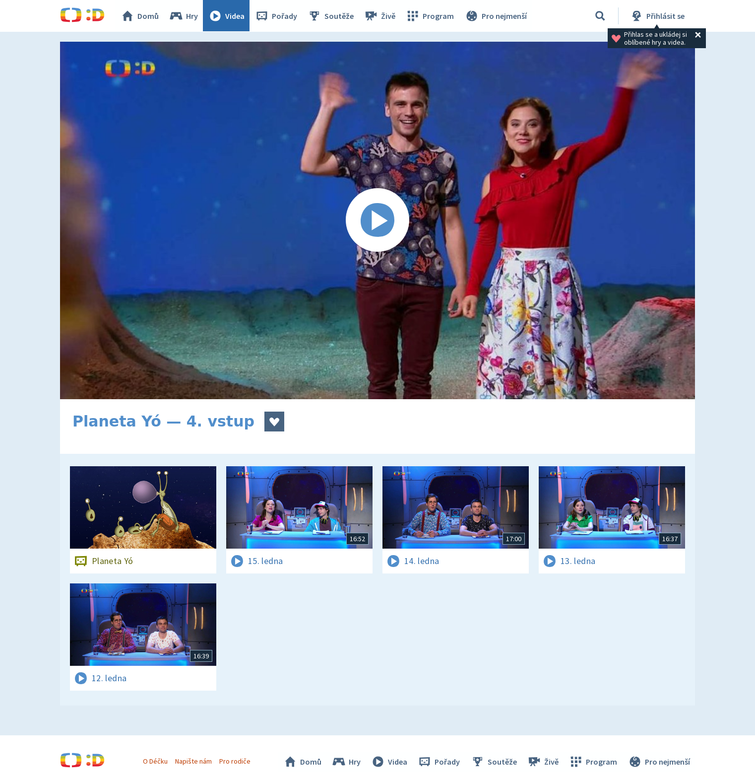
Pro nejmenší (495, 15)
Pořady (276, 15)
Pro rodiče (235, 761)
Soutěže (331, 15)
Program (430, 15)
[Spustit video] (377, 220)
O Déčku (155, 761)
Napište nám (193, 761)
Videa (226, 15)
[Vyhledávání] (600, 16)
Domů (140, 15)
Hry (183, 15)
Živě (380, 15)
